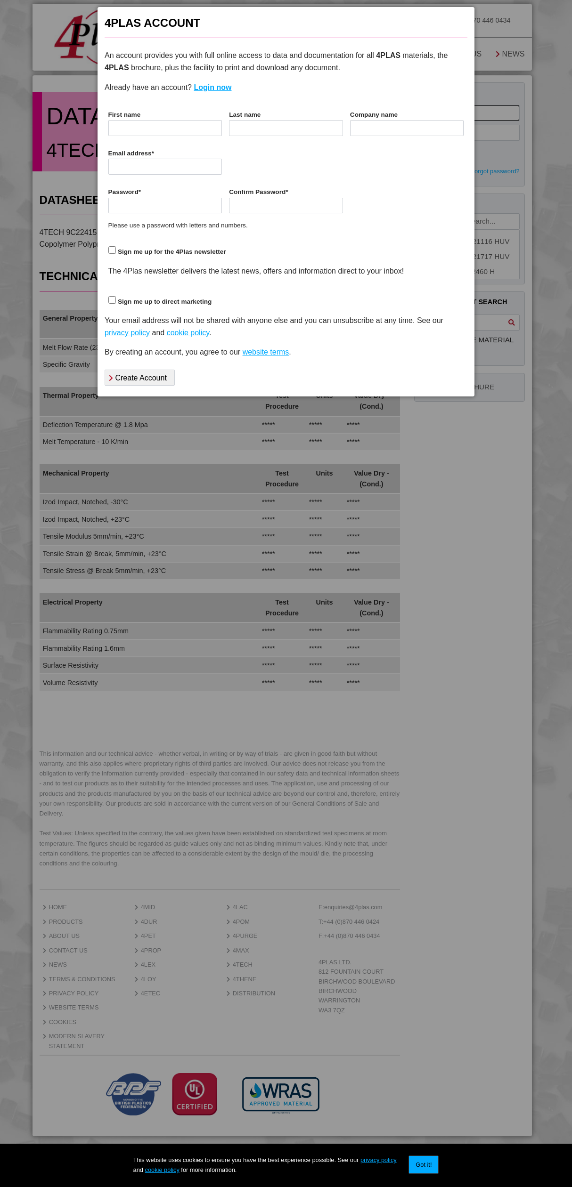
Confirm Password (258, 191)
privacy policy (378, 1159)
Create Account (138, 378)
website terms (266, 352)
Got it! (424, 1164)
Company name (374, 114)
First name (124, 114)
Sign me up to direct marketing (165, 301)
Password (124, 191)
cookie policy (162, 1169)
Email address (131, 153)
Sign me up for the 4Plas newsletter (172, 251)
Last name (245, 114)
